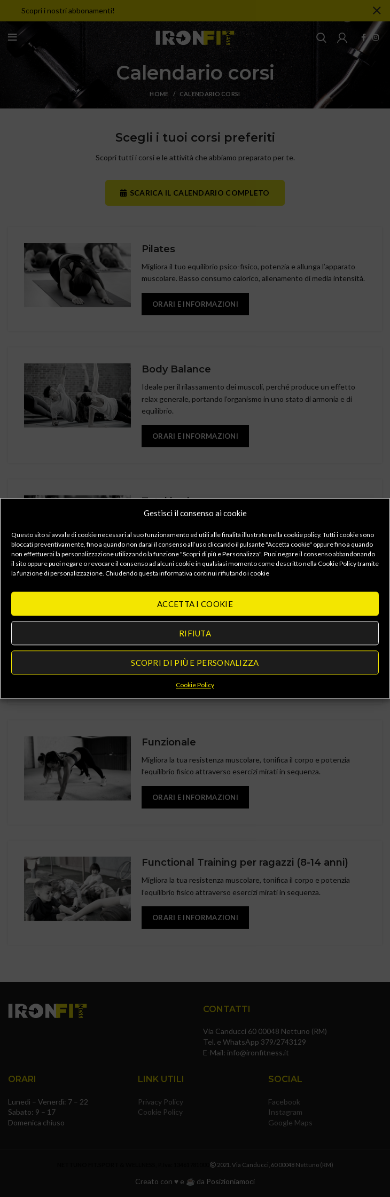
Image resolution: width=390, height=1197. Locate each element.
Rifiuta (195, 633)
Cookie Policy (195, 685)
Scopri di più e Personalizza (195, 662)
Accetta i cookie (195, 604)
